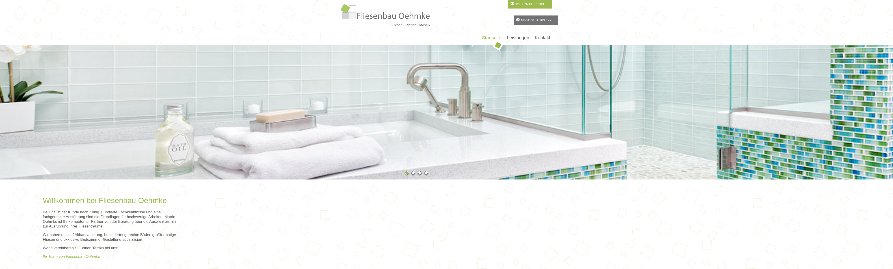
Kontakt (542, 37)
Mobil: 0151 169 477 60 (595, 21)
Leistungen (518, 37)
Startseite (493, 38)
